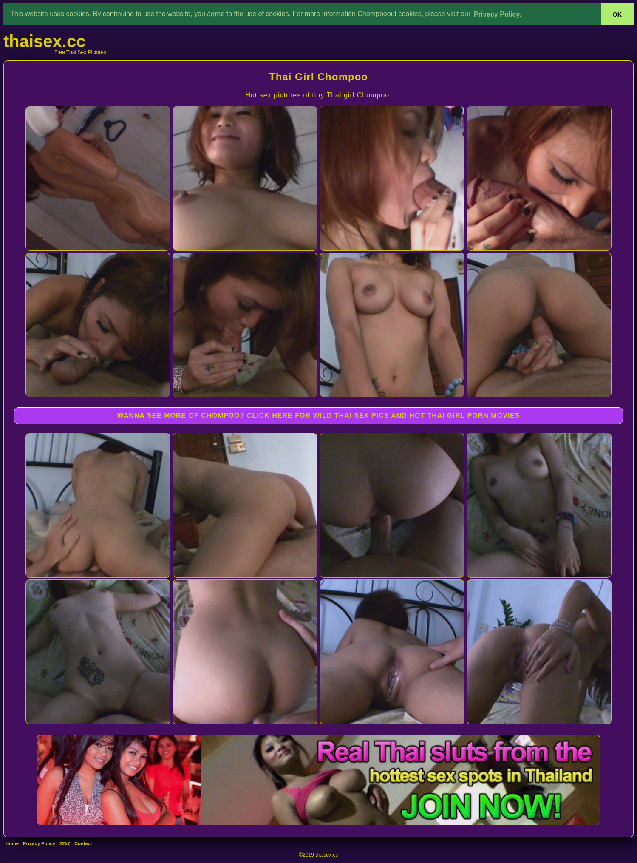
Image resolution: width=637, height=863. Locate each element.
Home (12, 843)
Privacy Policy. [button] (497, 14)
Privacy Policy (39, 843)
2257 (64, 843)
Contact (83, 843)
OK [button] (617, 14)
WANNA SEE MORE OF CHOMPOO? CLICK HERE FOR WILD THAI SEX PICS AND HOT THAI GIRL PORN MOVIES (318, 415)
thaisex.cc (44, 41)
